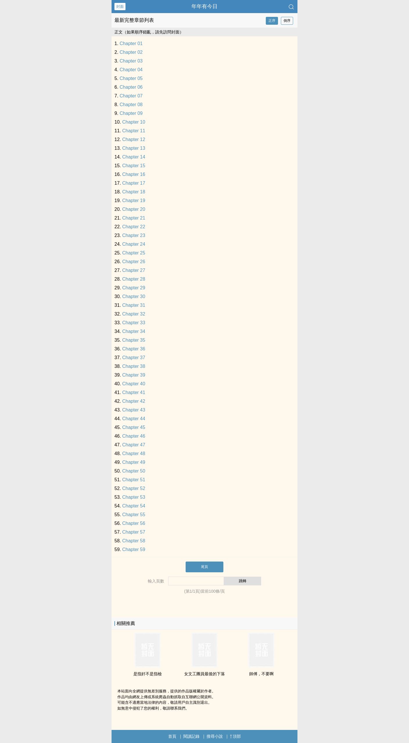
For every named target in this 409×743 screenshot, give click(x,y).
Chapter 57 (133, 532)
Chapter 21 (133, 217)
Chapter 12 (133, 139)
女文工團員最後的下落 (204, 673)
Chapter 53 (133, 497)
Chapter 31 (133, 305)
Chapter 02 (131, 52)
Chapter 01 (131, 43)
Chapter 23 (133, 235)
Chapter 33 (133, 322)
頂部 (235, 736)
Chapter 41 (133, 392)
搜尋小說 (215, 736)
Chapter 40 (133, 383)
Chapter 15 (133, 165)
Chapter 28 (133, 279)
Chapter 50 (133, 470)
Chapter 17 (133, 183)
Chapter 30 (133, 296)
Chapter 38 (133, 366)
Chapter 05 (131, 78)
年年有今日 (204, 6)
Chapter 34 (133, 331)
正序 (271, 21)
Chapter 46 (133, 436)
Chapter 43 (133, 409)
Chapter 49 (133, 462)
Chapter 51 (133, 479)
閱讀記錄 (191, 736)
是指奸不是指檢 (147, 673)
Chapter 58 (133, 540)
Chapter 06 (131, 87)
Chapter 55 (133, 514)
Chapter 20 (133, 209)
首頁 (172, 736)
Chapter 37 (133, 357)
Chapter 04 (131, 69)
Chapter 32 (133, 313)
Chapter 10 (133, 122)
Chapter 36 (133, 348)
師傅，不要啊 (261, 673)
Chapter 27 (133, 270)
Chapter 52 (133, 488)
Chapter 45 (133, 427)
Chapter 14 (133, 156)
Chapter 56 (133, 523)
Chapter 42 (133, 401)
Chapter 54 (133, 505)
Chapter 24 (133, 244)
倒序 (287, 21)
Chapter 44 (133, 418)
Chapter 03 (131, 60)
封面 (120, 6)
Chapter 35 (133, 340)
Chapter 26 (133, 261)
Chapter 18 (133, 191)
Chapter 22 (133, 226)
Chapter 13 (133, 148)
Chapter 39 (133, 375)
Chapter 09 (131, 113)
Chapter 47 (133, 444)
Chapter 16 (133, 174)
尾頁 (204, 567)
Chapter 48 (133, 453)
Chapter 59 (133, 549)
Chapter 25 (133, 252)
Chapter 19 (133, 200)
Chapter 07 (131, 95)
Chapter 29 (133, 287)
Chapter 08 (131, 104)
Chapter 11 (133, 130)
